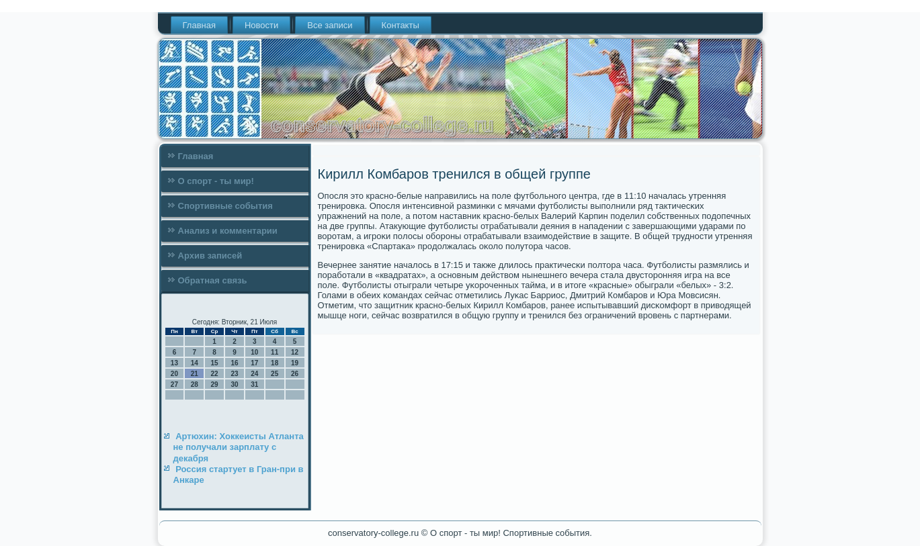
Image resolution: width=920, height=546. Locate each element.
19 (294, 363)
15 (214, 363)
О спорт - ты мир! (216, 181)
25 (274, 373)
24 (254, 373)
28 (194, 384)
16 (234, 363)
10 (254, 352)
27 (174, 384)
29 (214, 384)
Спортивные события (225, 206)
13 (174, 363)
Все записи (329, 25)
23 (234, 373)
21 (194, 373)
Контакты (400, 25)
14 (194, 363)
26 (294, 373)
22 (214, 373)
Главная (199, 25)
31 (254, 384)
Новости (261, 25)
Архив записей (210, 256)
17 (254, 363)
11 (274, 352)
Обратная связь (212, 280)
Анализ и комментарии (228, 231)
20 (174, 373)
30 (234, 384)
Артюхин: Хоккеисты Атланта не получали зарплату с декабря (238, 447)
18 (274, 363)
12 (294, 352)
